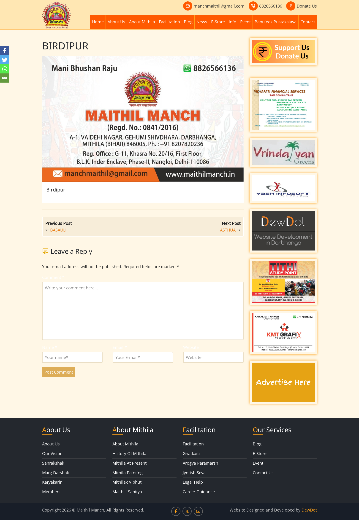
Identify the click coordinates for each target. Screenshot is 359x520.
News (201, 21)
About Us (116, 21)
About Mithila (142, 21)
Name (49, 347)
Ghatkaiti (191, 453)
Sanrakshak (53, 463)
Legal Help (193, 482)
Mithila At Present (129, 463)
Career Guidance (199, 491)
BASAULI (58, 230)
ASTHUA (228, 230)
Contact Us (263, 472)
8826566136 (270, 6)
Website (191, 347)
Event (245, 21)
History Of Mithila (129, 453)
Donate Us (307, 6)
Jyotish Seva (194, 472)
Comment (53, 277)
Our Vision (52, 453)
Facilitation (169, 21)
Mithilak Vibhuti (127, 482)
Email (120, 347)
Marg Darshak (55, 472)
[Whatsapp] (4, 68)
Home (98, 21)
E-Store (218, 21)
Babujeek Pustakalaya (275, 21)
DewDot (309, 510)
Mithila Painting (127, 472)
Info (232, 21)
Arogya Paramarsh (200, 463)
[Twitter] (4, 59)
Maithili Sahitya (127, 491)
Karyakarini (53, 482)
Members (51, 491)
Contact (307, 21)
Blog (188, 21)
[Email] (4, 78)
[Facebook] (4, 50)
